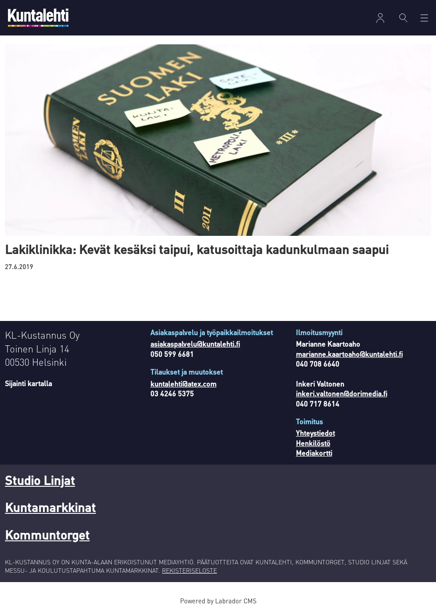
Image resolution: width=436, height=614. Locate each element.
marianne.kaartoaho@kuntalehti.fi (349, 354)
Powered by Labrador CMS (218, 601)
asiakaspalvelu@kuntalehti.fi (195, 343)
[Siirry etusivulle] (38, 17)
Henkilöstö (313, 443)
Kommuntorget (47, 535)
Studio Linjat (40, 480)
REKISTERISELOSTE (189, 570)
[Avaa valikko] (424, 18)
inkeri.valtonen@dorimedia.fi (341, 393)
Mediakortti (314, 453)
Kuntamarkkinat (50, 507)
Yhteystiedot (315, 433)
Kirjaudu (380, 17)
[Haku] (403, 17)
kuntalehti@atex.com (183, 383)
